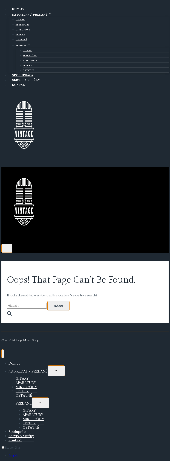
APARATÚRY (23, 24)
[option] (88, 455)
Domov (18, 9)
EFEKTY (20, 34)
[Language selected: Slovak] (85, 451)
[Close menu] (2, 353)
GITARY (20, 19)
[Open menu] (6, 248)
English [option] (13, 455)
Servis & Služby (26, 80)
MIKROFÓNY (23, 29)
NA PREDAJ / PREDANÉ (28, 371)
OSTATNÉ (21, 39)
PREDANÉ (24, 403)
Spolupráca (22, 75)
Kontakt (19, 85)
